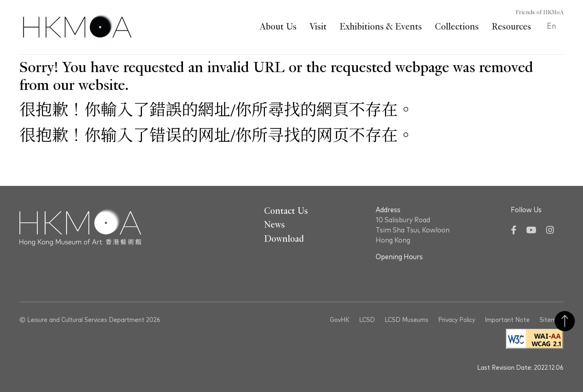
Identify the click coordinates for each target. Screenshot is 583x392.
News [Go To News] (274, 225)
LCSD (367, 320)
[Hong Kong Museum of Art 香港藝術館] (77, 27)
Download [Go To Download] (284, 239)
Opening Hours (399, 257)
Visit (318, 27)
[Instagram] (550, 231)
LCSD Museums (406, 320)
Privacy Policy (456, 320)
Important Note (507, 320)
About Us (278, 27)
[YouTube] (531, 231)
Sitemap (552, 320)
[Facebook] (513, 231)
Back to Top (564, 321)
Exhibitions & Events (381, 27)
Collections (457, 27)
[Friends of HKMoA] (535, 12)
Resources (511, 27)
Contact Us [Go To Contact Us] (286, 211)
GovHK (339, 320)
